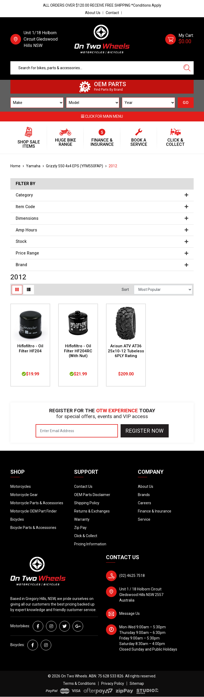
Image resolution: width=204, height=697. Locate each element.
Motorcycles (20, 486)
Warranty (82, 519)
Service (144, 519)
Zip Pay (80, 527)
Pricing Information (90, 544)
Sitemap (137, 683)
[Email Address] (77, 430)
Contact (112, 13)
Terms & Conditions (79, 683)
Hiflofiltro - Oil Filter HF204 (30, 348)
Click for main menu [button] (102, 116)
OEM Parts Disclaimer (92, 495)
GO (186, 102)
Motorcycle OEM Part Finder (33, 511)
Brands (144, 495)
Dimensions (102, 218)
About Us (92, 13)
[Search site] (187, 67)
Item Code (102, 206)
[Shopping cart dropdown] (179, 39)
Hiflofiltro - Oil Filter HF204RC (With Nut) (78, 351)
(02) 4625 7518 (132, 575)
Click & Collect (85, 536)
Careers (144, 503)
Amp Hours (102, 230)
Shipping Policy (86, 503)
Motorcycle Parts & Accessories (36, 503)
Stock (102, 241)
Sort (125, 289)
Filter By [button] (25, 183)
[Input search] (95, 67)
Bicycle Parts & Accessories (33, 527)
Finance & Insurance (154, 511)
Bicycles (17, 519)
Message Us (129, 613)
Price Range (102, 253)
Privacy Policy (112, 683)
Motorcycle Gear (24, 495)
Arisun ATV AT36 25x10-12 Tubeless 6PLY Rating (126, 351)
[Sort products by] (163, 289)
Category (102, 195)
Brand (102, 264)
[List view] (28, 289)
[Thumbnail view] (17, 289)
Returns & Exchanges (92, 511)
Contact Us (83, 486)
